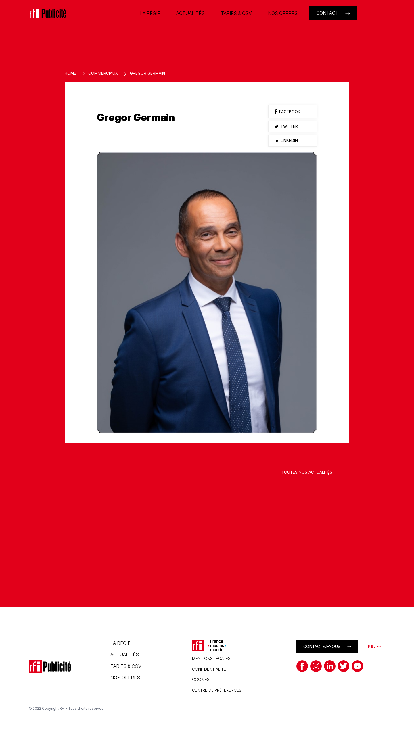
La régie (120, 643)
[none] (372, 13)
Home (70, 73)
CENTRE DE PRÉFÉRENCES (216, 690)
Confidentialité (209, 669)
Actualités (124, 654)
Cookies (201, 679)
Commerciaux (103, 73)
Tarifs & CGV (125, 666)
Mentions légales (211, 658)
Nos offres (125, 677)
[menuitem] (372, 13)
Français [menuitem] (373, 13)
